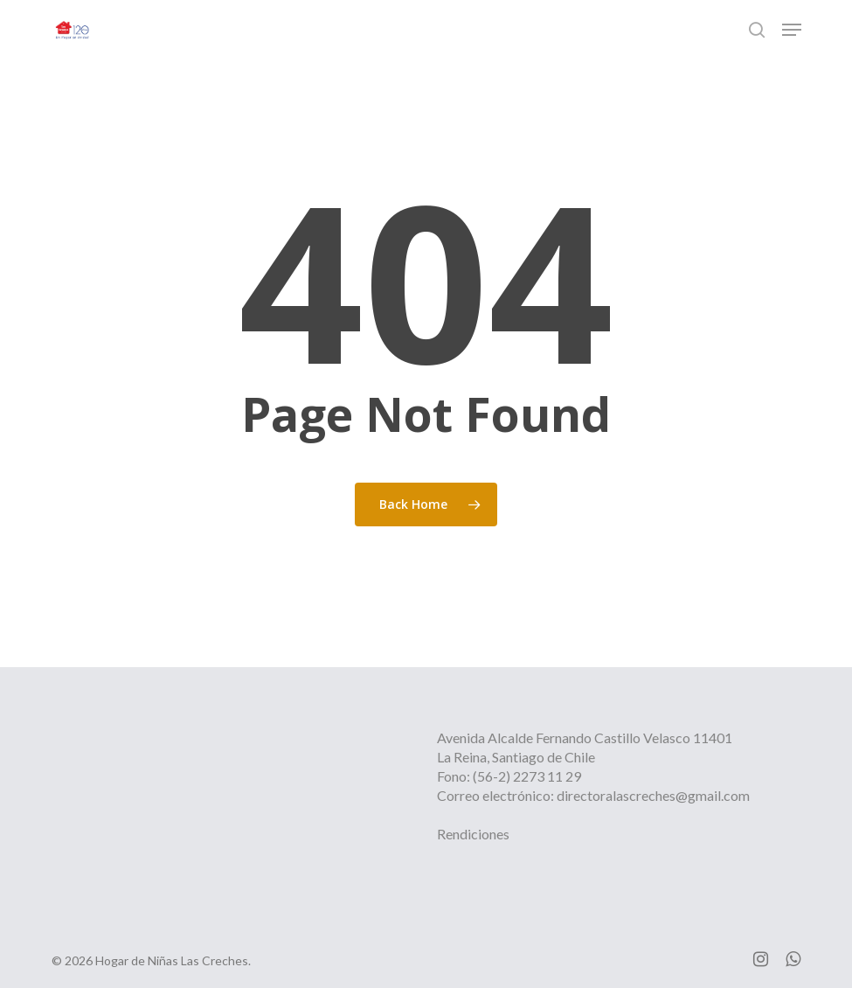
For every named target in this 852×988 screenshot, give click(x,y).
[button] (791, 29)
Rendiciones (473, 833)
